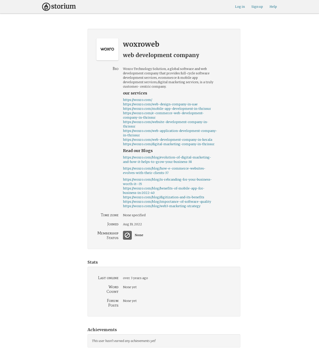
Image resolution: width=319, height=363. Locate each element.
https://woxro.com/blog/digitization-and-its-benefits (163, 197)
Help (273, 7)
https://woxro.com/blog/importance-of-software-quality (167, 202)
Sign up (257, 7)
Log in (240, 7)
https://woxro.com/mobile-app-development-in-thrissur (167, 109)
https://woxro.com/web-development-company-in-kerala (167, 140)
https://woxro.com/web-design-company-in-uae (160, 104)
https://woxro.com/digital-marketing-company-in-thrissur (169, 144)
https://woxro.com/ (137, 100)
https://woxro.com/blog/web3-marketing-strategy (161, 206)
